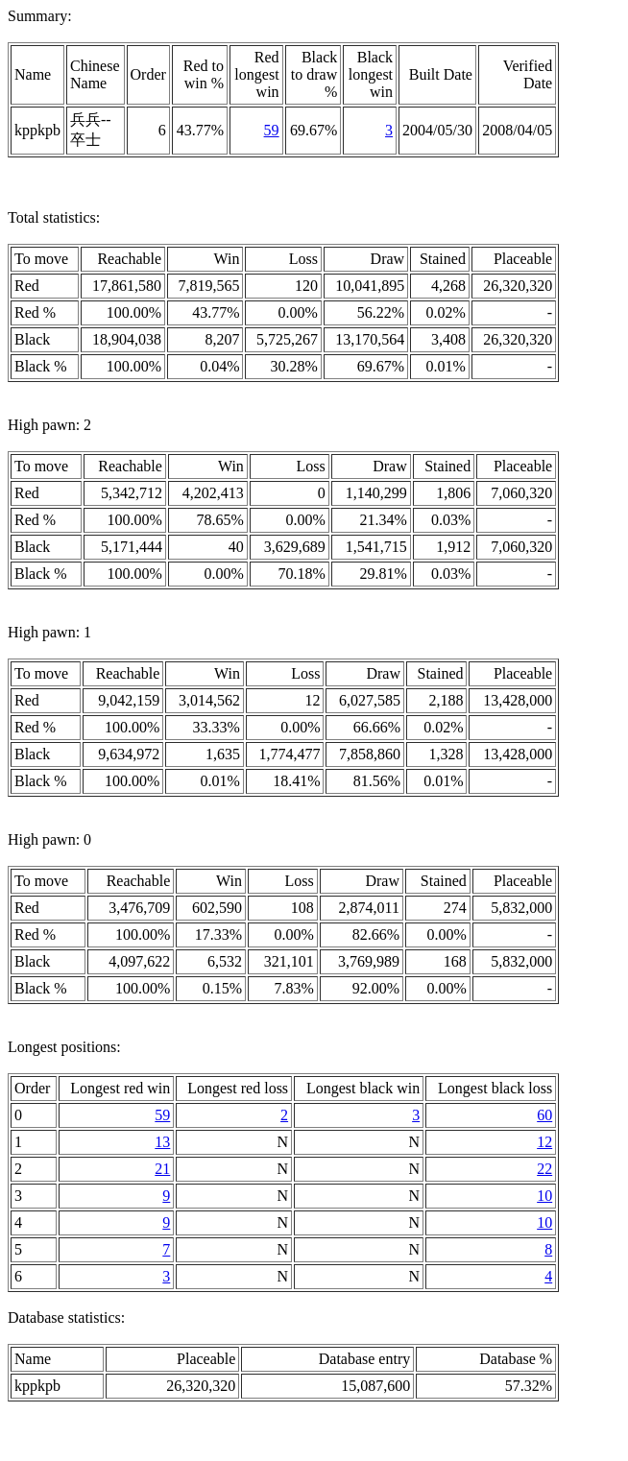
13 (162, 1142)
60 (544, 1115)
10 (544, 1195)
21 (162, 1169)
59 (271, 130)
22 (544, 1169)
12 (544, 1142)
